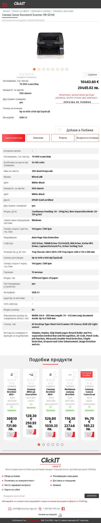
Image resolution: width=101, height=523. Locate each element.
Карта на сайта (12, 489)
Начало (6, 11)
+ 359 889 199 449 (51, 508)
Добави (12, 434)
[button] (34, 69)
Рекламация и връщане (65, 476)
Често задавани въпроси (17, 485)
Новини (57, 485)
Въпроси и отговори (87, 138)
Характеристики (13, 138)
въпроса (31, 77)
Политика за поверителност (19, 480)
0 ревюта (21, 77)
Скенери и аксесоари (63, 11)
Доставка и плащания (64, 480)
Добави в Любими (80, 130)
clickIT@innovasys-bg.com (25, 508)
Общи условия (12, 476)
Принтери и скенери (40, 11)
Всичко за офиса (20, 11)
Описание (38, 138)
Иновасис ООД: (33, 520)
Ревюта (63, 138)
